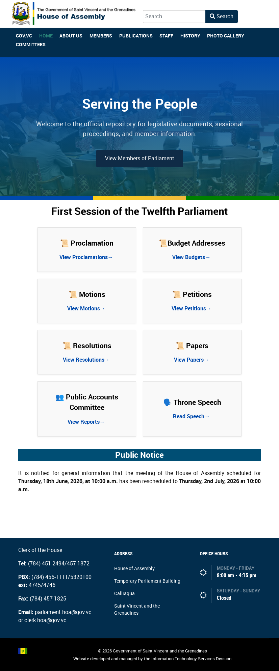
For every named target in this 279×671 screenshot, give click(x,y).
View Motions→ (87, 308)
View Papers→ (192, 360)
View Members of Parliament (139, 158)
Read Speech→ (192, 416)
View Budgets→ (192, 257)
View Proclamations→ (87, 257)
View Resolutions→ (87, 360)
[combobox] (174, 16)
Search (221, 16)
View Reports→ (87, 422)
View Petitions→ (192, 308)
